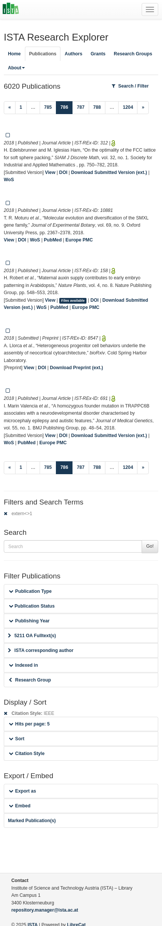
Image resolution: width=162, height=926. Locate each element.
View (50, 172)
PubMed (53, 240)
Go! (150, 546)
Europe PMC (79, 240)
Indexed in (23, 665)
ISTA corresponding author (41, 650)
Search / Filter (130, 86)
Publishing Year (29, 621)
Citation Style (27, 753)
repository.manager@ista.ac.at (44, 910)
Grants (98, 53)
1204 (128, 107)
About (16, 68)
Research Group (30, 680)
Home (14, 53)
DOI (63, 172)
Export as (22, 791)
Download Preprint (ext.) (76, 367)
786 (66, 106)
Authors (73, 53)
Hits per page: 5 (29, 724)
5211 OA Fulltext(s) (32, 635)
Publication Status (32, 606)
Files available (73, 300)
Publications (42, 53)
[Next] (143, 107)
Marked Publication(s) (32, 820)
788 (97, 107)
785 (48, 107)
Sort (16, 738)
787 (80, 107)
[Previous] (9, 107)
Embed (20, 805)
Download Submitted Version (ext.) (109, 172)
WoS (9, 179)
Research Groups (133, 53)
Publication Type (30, 591)
